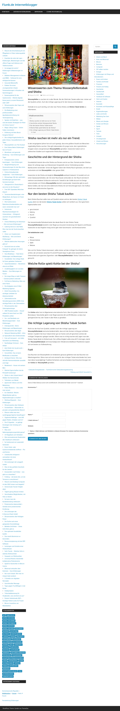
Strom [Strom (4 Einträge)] (5, 660)
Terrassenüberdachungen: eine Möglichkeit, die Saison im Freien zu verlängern (13, 196)
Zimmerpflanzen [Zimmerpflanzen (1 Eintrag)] (8, 676)
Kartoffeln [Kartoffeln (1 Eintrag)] (14, 647)
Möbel (98, 119)
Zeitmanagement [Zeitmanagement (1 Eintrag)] (8, 674)
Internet (98, 101)
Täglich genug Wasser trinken (14, 492)
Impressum (39, 11)
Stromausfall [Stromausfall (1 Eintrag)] (13, 660)
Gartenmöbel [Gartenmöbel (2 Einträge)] (7, 639)
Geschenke (99, 89)
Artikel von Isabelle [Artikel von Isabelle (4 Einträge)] (9, 623)
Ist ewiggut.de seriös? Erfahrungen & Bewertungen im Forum (13, 70)
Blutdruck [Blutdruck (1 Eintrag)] (6, 634)
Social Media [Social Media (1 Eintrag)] (19, 658)
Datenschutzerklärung (22, 11)
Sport (98, 129)
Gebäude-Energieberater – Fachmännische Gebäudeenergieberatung (51, 370)
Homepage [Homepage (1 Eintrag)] (6, 647)
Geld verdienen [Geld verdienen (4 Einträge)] (17, 642)
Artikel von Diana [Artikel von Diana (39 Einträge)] (8, 618)
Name (30, 414)
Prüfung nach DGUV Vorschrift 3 (81, 372)
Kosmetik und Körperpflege (105, 106)
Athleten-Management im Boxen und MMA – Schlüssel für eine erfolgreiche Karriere (14, 78)
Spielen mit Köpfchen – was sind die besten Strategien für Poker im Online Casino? (14, 122)
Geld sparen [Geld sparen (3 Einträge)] (6, 642)
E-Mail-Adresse (33, 420)
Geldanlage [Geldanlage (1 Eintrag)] (16, 639)
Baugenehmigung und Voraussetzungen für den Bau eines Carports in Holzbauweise (14, 167)
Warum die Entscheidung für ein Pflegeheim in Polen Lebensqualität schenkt (14, 53)
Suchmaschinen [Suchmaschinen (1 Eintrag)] (8, 663)
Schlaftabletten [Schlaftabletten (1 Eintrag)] (8, 658)
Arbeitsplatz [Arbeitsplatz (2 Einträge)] (10, 615)
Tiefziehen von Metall (11, 380)
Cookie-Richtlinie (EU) (54, 11)
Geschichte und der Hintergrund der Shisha (43, 123)
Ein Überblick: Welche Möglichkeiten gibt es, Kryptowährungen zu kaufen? (12, 395)
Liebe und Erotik (101, 114)
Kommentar (32, 387)
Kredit (98, 109)
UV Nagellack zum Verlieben (14, 435)
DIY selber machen (102, 69)
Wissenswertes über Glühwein (14, 405)
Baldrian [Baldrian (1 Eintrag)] (6, 631)
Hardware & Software (103, 96)
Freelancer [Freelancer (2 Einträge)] (20, 636)
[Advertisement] (61, 30)
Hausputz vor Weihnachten (13, 556)
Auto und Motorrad (102, 59)
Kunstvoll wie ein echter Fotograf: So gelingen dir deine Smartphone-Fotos (13, 249)
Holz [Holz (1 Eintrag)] (11, 644)
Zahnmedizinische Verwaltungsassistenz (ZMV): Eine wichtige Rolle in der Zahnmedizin (13, 301)
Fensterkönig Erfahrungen (10, 700)
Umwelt (98, 136)
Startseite (5, 11)
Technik (98, 131)
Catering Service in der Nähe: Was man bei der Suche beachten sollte (13, 229)
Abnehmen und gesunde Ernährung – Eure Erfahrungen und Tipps (14, 154)
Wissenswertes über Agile (13, 331)
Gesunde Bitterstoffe (11, 83)
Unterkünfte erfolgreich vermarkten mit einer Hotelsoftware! (11, 457)
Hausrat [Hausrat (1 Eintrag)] (5, 644)
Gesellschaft (100, 91)
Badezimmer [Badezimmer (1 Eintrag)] (19, 628)
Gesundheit (100, 94)
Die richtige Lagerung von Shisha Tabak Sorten (44, 130)
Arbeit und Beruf (101, 57)
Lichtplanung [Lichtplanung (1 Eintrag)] (14, 650)
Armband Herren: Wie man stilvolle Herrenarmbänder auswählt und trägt (14, 360)
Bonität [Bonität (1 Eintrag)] (13, 634)
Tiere (97, 134)
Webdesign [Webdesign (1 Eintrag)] (6, 668)
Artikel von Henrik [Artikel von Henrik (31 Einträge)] (9, 620)
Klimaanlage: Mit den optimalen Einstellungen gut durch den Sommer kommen (14, 179)
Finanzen (99, 84)
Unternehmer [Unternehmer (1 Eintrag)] (13, 666)
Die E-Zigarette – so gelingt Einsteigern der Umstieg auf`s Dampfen (12, 424)
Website (30, 426)
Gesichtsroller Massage (12, 583)
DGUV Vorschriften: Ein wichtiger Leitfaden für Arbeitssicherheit (11, 293)
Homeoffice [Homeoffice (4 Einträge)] (18, 644)
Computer (99, 67)
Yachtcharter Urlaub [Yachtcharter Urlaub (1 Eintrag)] (10, 671)
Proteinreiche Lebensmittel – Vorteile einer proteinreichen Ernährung (13, 506)
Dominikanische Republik (10, 691)
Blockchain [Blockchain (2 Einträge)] (14, 631)
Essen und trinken (102, 79)
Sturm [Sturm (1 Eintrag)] (21, 660)
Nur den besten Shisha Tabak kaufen (41, 125)
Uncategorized (101, 139)
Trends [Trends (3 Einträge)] (5, 666)
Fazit (34, 132)
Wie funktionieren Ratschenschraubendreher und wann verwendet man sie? (12, 204)
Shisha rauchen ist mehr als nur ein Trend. (43, 121)
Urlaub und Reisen (102, 141)
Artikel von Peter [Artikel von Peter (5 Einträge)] (8, 626)
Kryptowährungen (102, 111)
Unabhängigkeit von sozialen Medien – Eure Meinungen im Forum (13, 271)
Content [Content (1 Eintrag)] (5, 636)
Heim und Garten (101, 99)
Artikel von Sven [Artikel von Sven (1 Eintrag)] (8, 628)
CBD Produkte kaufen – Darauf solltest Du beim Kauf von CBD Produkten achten (13, 313)
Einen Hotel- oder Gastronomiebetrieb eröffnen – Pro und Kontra (14, 449)
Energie (98, 72)
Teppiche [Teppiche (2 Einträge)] (17, 663)
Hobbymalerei (9, 591)
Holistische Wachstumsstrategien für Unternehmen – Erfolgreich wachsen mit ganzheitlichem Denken (12, 214)
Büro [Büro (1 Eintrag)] (19, 634)
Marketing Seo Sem (102, 116)
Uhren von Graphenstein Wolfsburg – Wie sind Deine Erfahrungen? (12, 236)
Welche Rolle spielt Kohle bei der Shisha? (43, 128)
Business (99, 64)
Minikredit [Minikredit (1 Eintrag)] (6, 652)
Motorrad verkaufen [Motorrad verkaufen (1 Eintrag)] (18, 652)
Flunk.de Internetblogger (20, 5)
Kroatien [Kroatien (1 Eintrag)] (6, 650)
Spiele (98, 126)
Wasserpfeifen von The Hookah (15, 145)
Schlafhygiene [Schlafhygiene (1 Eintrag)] (17, 655)
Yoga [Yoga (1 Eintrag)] (19, 671)
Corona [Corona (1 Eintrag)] (12, 636)
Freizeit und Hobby (102, 87)
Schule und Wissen (102, 124)
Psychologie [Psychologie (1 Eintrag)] (7, 655)
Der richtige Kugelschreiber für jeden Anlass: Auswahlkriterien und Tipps (14, 140)
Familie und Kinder (102, 82)
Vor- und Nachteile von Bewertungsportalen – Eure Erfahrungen (11, 320)
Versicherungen (101, 144)
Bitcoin (98, 62)
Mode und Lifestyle (48, 95)
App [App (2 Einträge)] (4, 615)
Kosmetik (99, 104)
